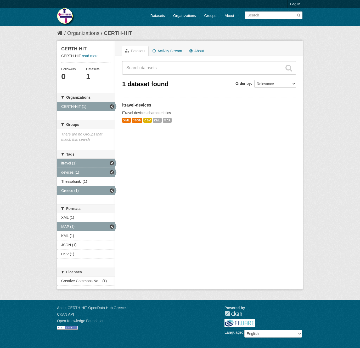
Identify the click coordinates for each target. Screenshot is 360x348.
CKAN (233, 313)
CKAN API (65, 314)
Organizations (184, 16)
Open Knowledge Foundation (80, 321)
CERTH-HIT (118, 33)
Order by (243, 83)
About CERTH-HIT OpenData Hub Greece (91, 308)
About (229, 16)
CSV (147, 120)
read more (90, 56)
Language (233, 332)
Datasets (157, 16)
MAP (167, 120)
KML (157, 120)
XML (126, 120)
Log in (295, 4)
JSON (137, 120)
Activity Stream (167, 51)
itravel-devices (136, 105)
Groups (210, 16)
